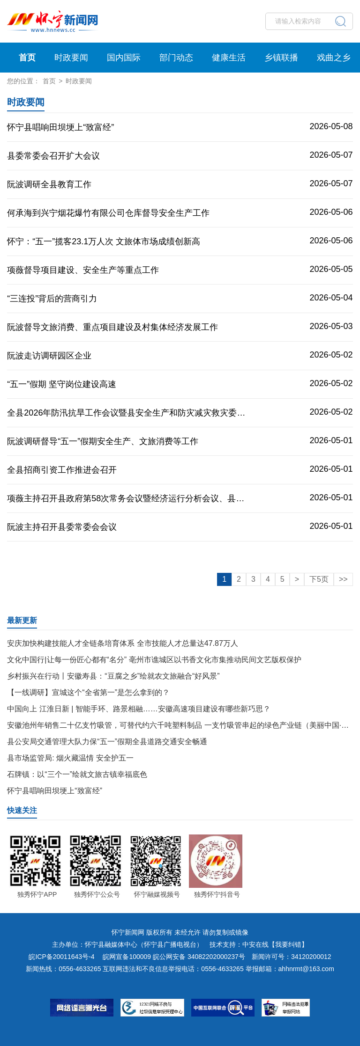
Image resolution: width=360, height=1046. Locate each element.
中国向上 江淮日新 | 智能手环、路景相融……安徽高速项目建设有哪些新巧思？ (138, 709)
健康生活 (229, 57)
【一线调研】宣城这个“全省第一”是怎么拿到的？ (88, 692)
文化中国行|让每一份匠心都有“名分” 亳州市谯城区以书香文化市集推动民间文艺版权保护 (154, 660)
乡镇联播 (281, 57)
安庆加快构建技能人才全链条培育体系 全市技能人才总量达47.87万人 (122, 643)
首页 (27, 57)
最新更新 (22, 620)
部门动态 (176, 57)
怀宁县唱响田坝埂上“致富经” (54, 791)
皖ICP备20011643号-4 (61, 956)
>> (343, 579)
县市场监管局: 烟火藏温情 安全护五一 (70, 758)
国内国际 (124, 57)
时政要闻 (71, 57)
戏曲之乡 (334, 57)
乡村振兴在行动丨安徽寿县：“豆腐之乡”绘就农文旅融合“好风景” (113, 676)
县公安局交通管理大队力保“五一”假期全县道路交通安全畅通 (107, 742)
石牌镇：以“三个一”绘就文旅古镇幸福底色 (77, 774)
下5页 (319, 579)
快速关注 (22, 810)
